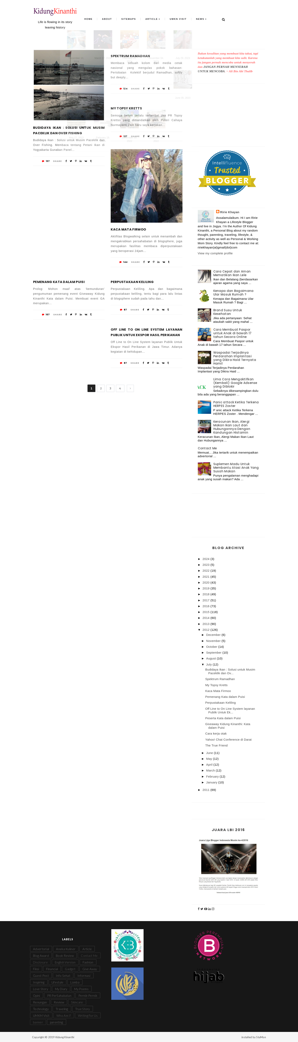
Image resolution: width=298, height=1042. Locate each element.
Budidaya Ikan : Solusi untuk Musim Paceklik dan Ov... (230, 671)
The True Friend (216, 745)
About (109, 19)
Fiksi (36, 969)
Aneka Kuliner (65, 949)
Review (59, 1002)
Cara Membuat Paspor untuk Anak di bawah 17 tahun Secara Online (232, 333)
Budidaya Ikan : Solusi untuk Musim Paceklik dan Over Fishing (69, 130)
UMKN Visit (176, 19)
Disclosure (40, 962)
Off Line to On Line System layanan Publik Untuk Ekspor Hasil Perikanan (146, 332)
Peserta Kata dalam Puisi (223, 718)
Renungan (40, 1002)
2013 (206, 624)
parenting (56, 1022)
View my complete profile (215, 253)
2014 (206, 618)
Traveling (62, 1009)
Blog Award (41, 955)
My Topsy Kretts (126, 108)
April (210, 764)
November (214, 641)
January (212, 782)
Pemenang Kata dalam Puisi (59, 282)
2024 (206, 559)
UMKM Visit (41, 1015)
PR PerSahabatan (59, 995)
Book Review (65, 955)
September (214, 652)
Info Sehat (63, 975)
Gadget (70, 969)
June (210, 753)
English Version (65, 962)
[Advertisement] (228, 111)
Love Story (40, 989)
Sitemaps (129, 19)
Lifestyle (58, 982)
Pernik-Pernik (87, 995)
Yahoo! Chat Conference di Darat (228, 739)
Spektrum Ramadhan (130, 56)
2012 (206, 629)
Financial (52, 969)
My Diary (61, 989)
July (209, 664)
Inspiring (39, 982)
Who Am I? (63, 1015)
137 (46, 161)
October (212, 646)
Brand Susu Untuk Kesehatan (227, 312)
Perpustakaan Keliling (132, 282)
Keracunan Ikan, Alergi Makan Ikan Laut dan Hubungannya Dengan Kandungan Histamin (231, 427)
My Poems (81, 989)
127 (123, 136)
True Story (82, 1009)
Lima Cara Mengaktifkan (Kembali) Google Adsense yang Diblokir (235, 383)
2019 (206, 588)
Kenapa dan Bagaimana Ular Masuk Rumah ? (233, 293)
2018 (206, 594)
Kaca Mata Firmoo (128, 229)
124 (123, 88)
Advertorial (41, 949)
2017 (206, 600)
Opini (36, 995)
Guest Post (41, 975)
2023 (206, 564)
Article (151, 19)
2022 (206, 570)
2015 (206, 612)
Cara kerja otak (216, 733)
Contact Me (207, 448)
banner (38, 1022)
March (211, 770)
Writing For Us (88, 1015)
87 (123, 309)
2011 (206, 789)
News (197, 19)
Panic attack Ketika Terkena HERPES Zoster (236, 404)
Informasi (84, 975)
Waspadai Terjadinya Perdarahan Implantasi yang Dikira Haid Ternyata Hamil (234, 358)
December (214, 634)
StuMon (261, 1037)
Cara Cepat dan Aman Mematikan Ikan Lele (232, 273)
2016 (206, 606)
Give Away (89, 969)
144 (123, 262)
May (209, 758)
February (213, 776)
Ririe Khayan (229, 212)
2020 (206, 582)
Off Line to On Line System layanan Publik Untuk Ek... (230, 710)
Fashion (88, 962)
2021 (206, 576)
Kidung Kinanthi (64, 1037)
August (211, 658)
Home (92, 19)
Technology (41, 1009)
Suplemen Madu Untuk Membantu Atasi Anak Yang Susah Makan (236, 467)
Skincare (77, 1002)
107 (46, 314)
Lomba (74, 982)
